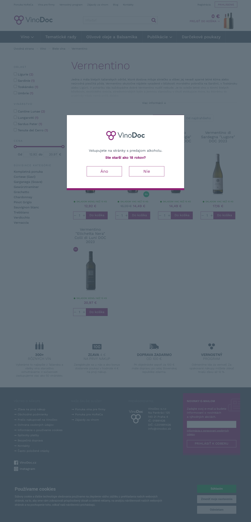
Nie (146, 171)
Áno (104, 171)
